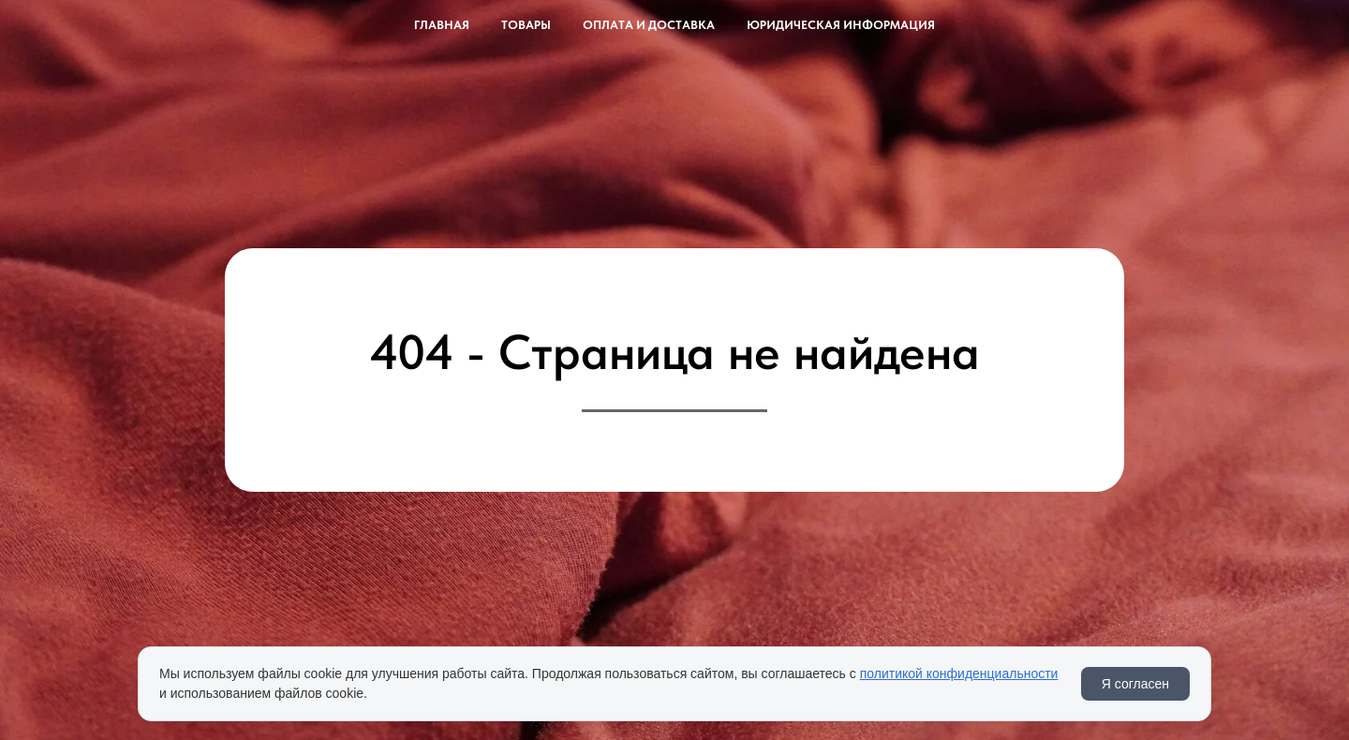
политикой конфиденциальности (959, 673)
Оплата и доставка (649, 25)
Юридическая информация (841, 25)
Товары (526, 25)
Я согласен (1135, 683)
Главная (441, 25)
